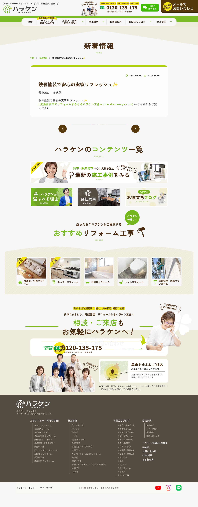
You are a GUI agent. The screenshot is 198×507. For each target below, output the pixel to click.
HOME (145, 461)
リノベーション (124, 460)
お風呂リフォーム (41, 442)
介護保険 (76, 481)
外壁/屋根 (76, 456)
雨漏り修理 (39, 460)
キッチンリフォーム (42, 438)
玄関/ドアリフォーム (43, 467)
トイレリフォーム (41, 446)
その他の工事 (123, 488)
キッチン (76, 442)
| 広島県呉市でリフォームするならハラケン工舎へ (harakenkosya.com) (86, 104)
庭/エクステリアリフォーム (46, 463)
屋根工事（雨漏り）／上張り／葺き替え (89, 478)
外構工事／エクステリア (82, 460)
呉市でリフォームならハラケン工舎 (103, 501)
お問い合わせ (149, 465)
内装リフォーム (124, 481)
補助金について (153, 449)
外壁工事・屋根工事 (126, 467)
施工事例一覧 (77, 438)
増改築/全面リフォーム (44, 474)
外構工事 (121, 485)
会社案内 (150, 438)
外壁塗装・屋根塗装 (126, 463)
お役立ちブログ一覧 (126, 438)
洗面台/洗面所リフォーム (45, 449)
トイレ (75, 449)
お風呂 (75, 446)
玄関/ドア (76, 463)
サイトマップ (46, 501)
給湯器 (75, 471)
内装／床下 (76, 474)
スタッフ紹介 (152, 442)
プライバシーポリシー (26, 501)
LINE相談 (147, 469)
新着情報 (150, 446)
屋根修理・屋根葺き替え (44, 456)
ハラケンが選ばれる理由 (155, 456)
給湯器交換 (39, 471)
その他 (75, 485)
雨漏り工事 (122, 471)
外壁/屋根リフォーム (43, 453)
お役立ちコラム (124, 442)
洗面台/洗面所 (78, 453)
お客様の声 (148, 473)
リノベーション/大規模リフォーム (86, 467)
